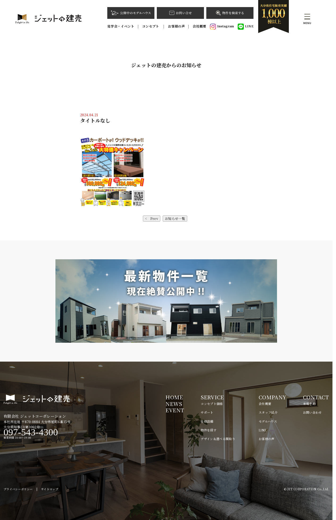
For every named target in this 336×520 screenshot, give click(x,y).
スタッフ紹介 (268, 412)
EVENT (175, 410)
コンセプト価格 (212, 403)
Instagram (222, 27)
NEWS (174, 403)
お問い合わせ (312, 412)
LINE (245, 27)
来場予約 (309, 403)
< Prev (151, 218)
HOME (174, 397)
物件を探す (208, 430)
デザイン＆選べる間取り (218, 439)
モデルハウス (268, 421)
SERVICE (212, 397)
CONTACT (316, 397)
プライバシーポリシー (18, 489)
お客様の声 (176, 26)
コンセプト (151, 26)
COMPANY (272, 397)
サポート (207, 412)
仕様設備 (207, 421)
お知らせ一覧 (175, 218)
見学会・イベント (120, 26)
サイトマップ (49, 489)
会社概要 (199, 26)
